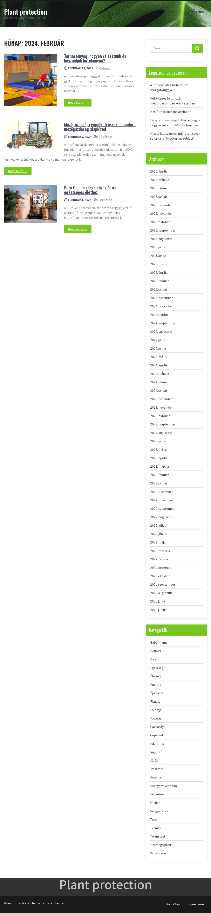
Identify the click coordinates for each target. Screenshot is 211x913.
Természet (157, 836)
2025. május (158, 264)
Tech (153, 819)
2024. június (158, 348)
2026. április (158, 171)
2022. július (158, 525)
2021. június (158, 610)
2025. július (158, 247)
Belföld (155, 651)
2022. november (161, 500)
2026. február (159, 188)
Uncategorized (160, 845)
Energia (155, 684)
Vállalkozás (158, 853)
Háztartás (157, 744)
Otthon (155, 803)
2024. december (161, 298)
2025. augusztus (161, 239)
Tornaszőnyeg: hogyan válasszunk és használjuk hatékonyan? (95, 58)
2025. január (158, 289)
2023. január (158, 483)
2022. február (159, 559)
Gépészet (105, 136)
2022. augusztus (161, 517)
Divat (153, 659)
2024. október (160, 315)
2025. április (158, 272)
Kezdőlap (170, 11)
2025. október (160, 222)
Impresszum (194, 11)
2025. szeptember (162, 230)
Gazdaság (157, 727)
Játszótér (156, 769)
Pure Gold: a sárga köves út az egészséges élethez (90, 189)
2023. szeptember (162, 424)
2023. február (159, 475)
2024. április (158, 365)
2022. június (158, 534)
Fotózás (155, 718)
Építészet (156, 693)
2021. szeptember (162, 584)
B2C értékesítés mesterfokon (170, 112)
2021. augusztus (161, 593)
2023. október (160, 416)
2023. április (158, 458)
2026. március (160, 180)
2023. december (161, 399)
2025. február (159, 281)
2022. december (161, 492)
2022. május (158, 542)
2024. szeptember (162, 323)
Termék (155, 828)
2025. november (161, 213)
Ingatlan (156, 752)
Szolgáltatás (159, 811)
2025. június (158, 256)
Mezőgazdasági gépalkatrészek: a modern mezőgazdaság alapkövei (100, 126)
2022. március (160, 551)
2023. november (161, 407)
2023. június (158, 441)
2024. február (159, 382)
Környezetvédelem (163, 786)
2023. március (160, 466)
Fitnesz (105, 68)
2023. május (158, 449)
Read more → (77, 102)
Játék (154, 760)
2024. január (158, 390)
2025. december (161, 205)
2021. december (161, 567)
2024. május (158, 357)
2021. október (160, 576)
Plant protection (25, 11)
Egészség (105, 200)
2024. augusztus (161, 331)
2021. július (157, 601)
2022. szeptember (163, 508)
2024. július (158, 340)
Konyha (155, 777)
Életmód (156, 676)
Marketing (157, 794)
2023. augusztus (161, 433)
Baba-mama (159, 642)
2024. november (161, 306)
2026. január (158, 197)
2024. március (160, 374)
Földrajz (156, 710)
